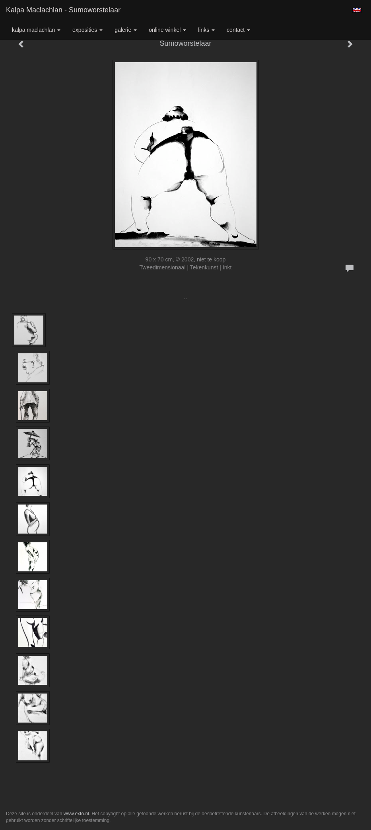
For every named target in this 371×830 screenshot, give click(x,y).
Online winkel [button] (167, 30)
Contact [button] (238, 30)
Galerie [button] (126, 30)
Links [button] (206, 30)
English (356, 10)
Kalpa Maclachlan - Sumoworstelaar (63, 10)
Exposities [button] (87, 30)
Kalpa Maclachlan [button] (36, 30)
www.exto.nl (76, 813)
